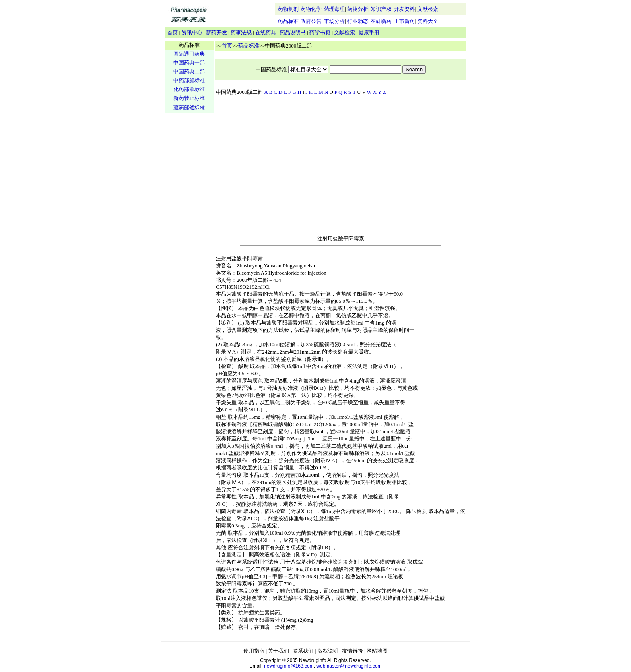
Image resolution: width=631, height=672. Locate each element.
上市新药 (404, 21)
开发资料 (404, 9)
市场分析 (334, 21)
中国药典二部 (189, 71)
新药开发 (216, 32)
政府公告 (311, 21)
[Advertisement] (189, 240)
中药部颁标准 (189, 80)
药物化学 (311, 9)
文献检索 (427, 9)
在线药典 (265, 32)
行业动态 (357, 21)
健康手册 (369, 32)
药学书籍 (319, 32)
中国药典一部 (189, 63)
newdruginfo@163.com (289, 666)
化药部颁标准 (189, 89)
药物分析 (357, 9)
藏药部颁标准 (189, 108)
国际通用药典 (189, 54)
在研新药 (381, 21)
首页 (172, 32)
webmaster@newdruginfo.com (348, 666)
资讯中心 (191, 32)
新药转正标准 (189, 98)
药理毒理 (334, 9)
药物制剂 (288, 9)
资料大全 (427, 21)
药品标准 (288, 21)
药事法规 (241, 32)
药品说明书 (293, 32)
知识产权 (381, 9)
